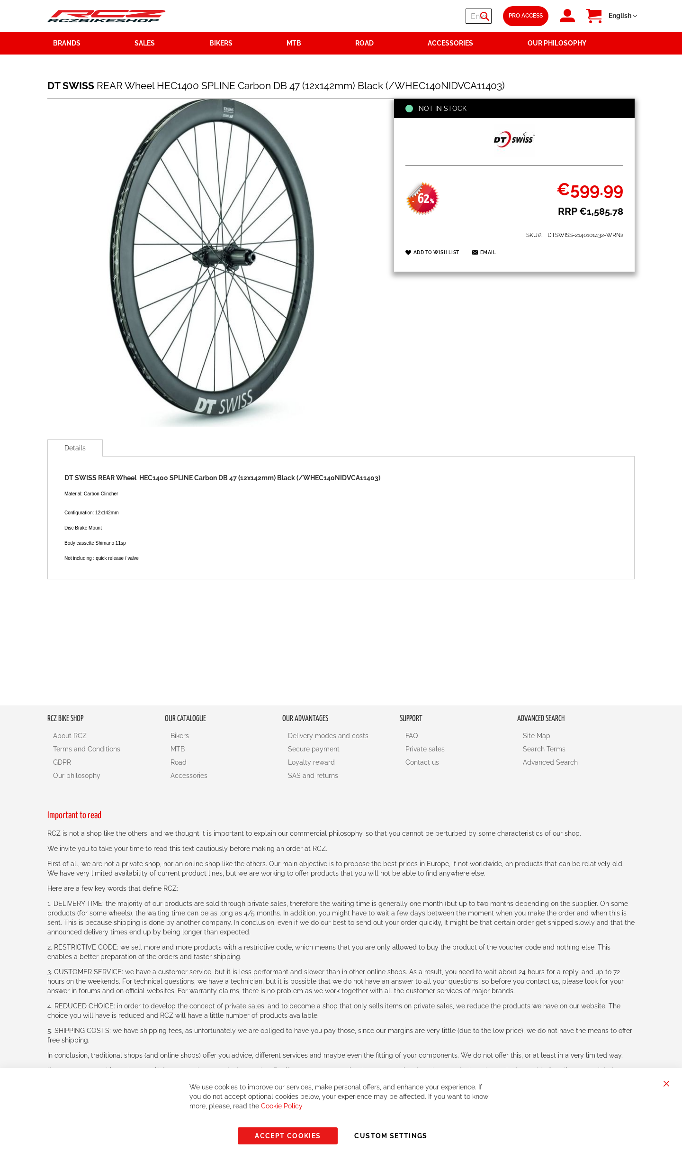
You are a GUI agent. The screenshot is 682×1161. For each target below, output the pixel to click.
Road (178, 762)
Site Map (536, 736)
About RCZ (70, 736)
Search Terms (544, 749)
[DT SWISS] (514, 154)
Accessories (188, 775)
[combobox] (435, 16)
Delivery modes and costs (328, 736)
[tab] (75, 448)
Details (75, 448)
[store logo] (106, 16)
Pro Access (526, 15)
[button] (623, 16)
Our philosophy (76, 775)
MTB (177, 749)
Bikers (179, 736)
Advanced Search (550, 762)
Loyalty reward (311, 762)
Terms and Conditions (86, 749)
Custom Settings (390, 1136)
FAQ (411, 736)
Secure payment (314, 749)
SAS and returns (313, 775)
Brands (67, 43)
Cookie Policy (282, 1106)
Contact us (422, 762)
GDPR (62, 762)
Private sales (425, 749)
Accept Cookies (288, 1136)
